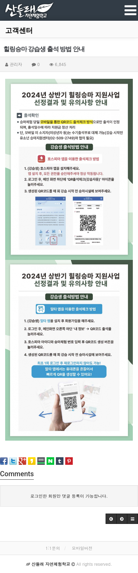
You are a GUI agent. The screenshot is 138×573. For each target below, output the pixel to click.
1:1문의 (53, 548)
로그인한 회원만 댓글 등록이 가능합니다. (69, 496)
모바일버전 (82, 548)
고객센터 (19, 30)
